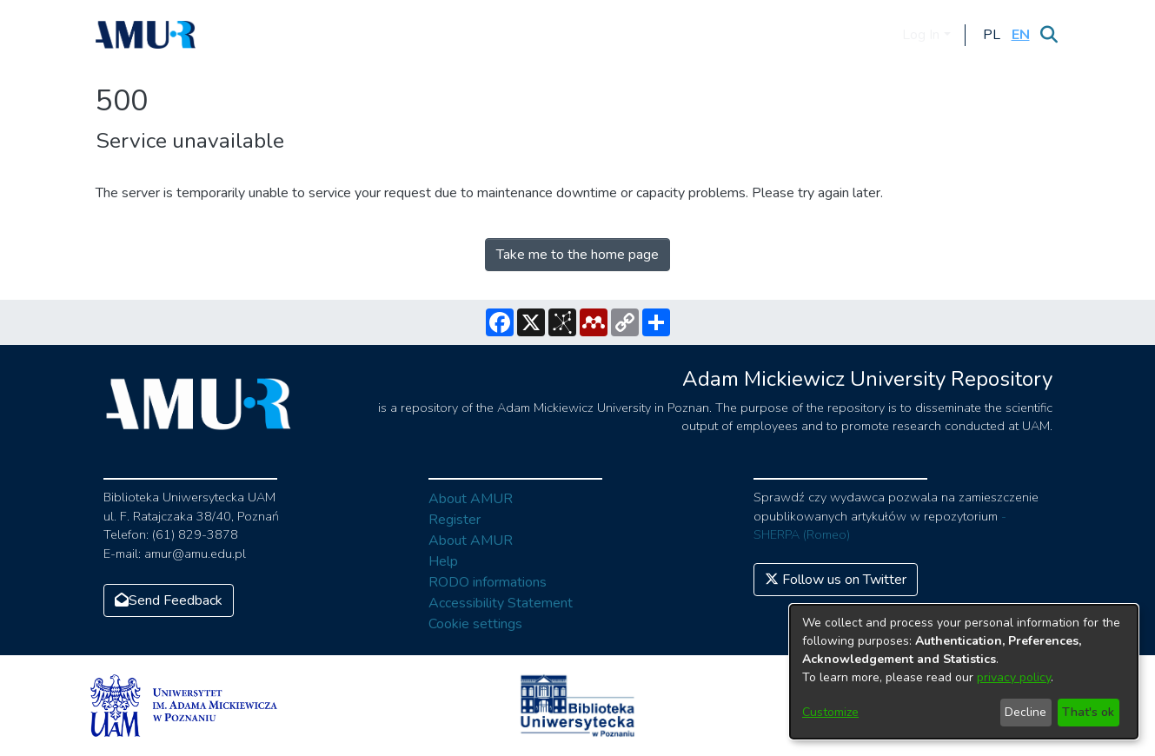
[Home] (146, 35)
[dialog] (964, 672)
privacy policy (1014, 677)
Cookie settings (475, 623)
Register (454, 519)
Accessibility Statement (500, 603)
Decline (1025, 712)
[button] (992, 34)
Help (443, 561)
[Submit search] (1049, 34)
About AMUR (470, 498)
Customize (830, 712)
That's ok (1088, 712)
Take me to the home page (577, 254)
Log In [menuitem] (920, 34)
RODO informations (487, 582)
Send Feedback (168, 600)
